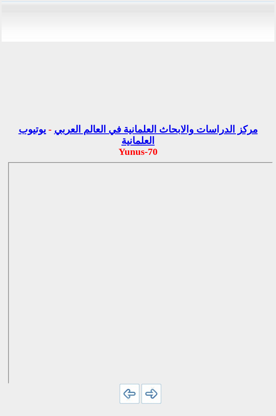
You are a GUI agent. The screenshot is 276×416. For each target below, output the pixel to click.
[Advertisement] (138, 59)
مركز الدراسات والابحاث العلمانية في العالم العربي (156, 129)
